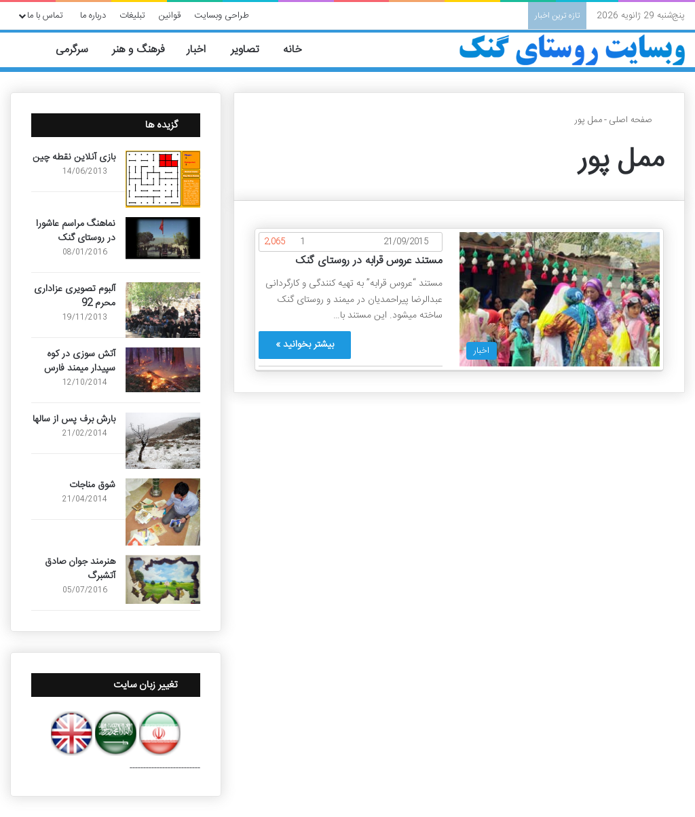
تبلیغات (132, 15)
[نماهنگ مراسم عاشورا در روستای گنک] (163, 238)
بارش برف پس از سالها (74, 419)
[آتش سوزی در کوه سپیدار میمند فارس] (163, 369)
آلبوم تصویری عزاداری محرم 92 (74, 296)
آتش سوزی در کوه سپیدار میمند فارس (79, 361)
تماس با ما (45, 15)
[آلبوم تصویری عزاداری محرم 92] (163, 310)
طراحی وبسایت (221, 15)
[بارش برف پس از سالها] (163, 441)
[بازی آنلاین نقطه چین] (163, 179)
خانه (300, 50)
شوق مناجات (92, 485)
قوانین (170, 15)
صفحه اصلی (636, 120)
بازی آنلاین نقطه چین (74, 157)
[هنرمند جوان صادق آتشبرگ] (163, 579)
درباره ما (93, 15)
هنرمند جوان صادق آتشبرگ (80, 569)
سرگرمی (79, 50)
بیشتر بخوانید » (305, 345)
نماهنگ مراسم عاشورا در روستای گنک (75, 231)
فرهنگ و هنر (144, 50)
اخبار (204, 50)
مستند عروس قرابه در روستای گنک (369, 261)
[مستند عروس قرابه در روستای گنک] (559, 299)
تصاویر (252, 50)
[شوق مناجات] (163, 512)
